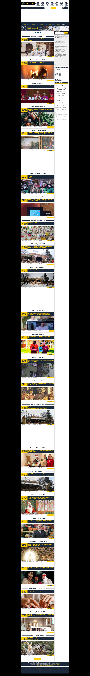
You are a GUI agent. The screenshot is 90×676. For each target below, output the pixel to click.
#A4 (59, 117)
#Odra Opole (59, 111)
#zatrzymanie (61, 95)
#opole (59, 89)
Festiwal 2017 (58, 75)
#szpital (56, 116)
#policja (58, 86)
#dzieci (61, 117)
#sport (59, 91)
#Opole (63, 86)
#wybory (64, 109)
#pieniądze (65, 117)
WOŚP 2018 (57, 79)
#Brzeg (63, 116)
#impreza (61, 119)
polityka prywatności (56, 664)
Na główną (57, 78)
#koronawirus (61, 98)
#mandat (64, 119)
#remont (64, 111)
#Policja (64, 88)
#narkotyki (57, 117)
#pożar (63, 93)
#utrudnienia (58, 119)
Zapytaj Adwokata (58, 80)
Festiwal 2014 (58, 72)
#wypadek (58, 88)
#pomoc (56, 114)
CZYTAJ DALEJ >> (50, 56)
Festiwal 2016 (58, 74)
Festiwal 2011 (58, 70)
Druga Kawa (57, 69)
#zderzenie (61, 97)
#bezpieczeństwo (61, 104)
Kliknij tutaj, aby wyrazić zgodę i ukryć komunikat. (45, 665)
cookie (59, 663)
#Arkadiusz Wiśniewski (62, 114)
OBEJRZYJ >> (51, 538)
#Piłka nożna (61, 121)
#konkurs (57, 112)
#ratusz (61, 107)
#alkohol (63, 105)
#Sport (63, 89)
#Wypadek (60, 116)
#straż (60, 109)
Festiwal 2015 (58, 73)
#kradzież (57, 107)
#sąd (66, 116)
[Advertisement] (45, 15)
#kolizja (59, 105)
